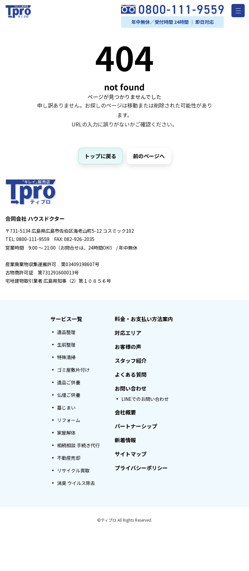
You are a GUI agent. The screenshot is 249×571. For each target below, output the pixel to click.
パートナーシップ (136, 426)
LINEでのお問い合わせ (145, 399)
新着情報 (125, 440)
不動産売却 (68, 457)
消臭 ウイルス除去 (76, 483)
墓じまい (66, 407)
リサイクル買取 (73, 470)
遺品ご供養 (68, 382)
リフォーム (68, 420)
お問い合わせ (131, 388)
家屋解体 (66, 432)
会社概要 (125, 412)
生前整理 (66, 344)
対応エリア (128, 333)
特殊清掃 (66, 357)
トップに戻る (100, 156)
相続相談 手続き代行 (78, 445)
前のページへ (149, 156)
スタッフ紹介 (131, 360)
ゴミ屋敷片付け (73, 369)
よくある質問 (131, 374)
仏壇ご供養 (68, 395)
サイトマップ (131, 454)
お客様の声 (128, 347)
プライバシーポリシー (141, 468)
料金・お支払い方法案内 (144, 319)
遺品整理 (66, 332)
